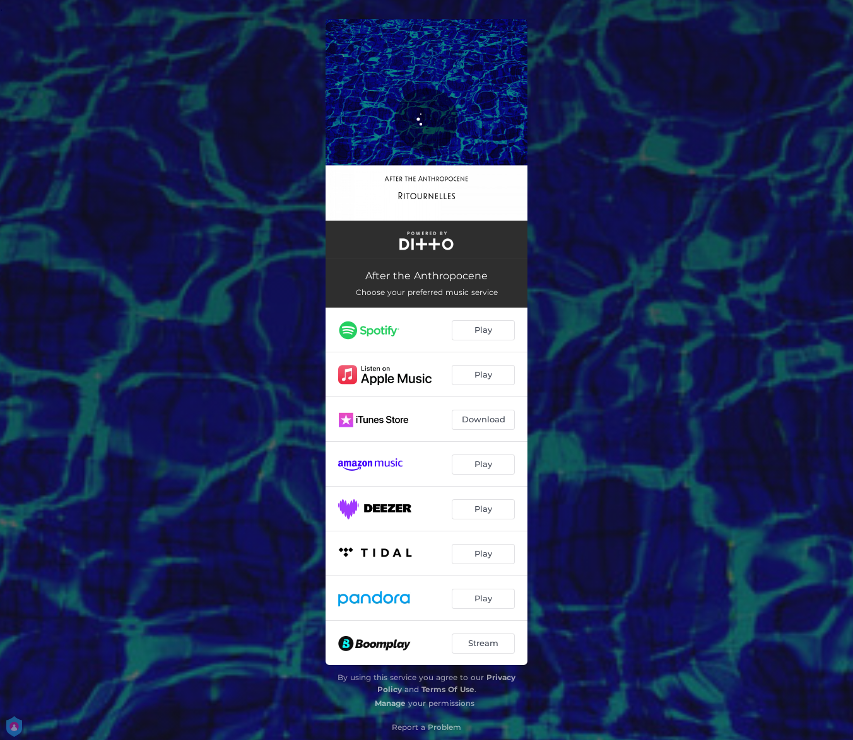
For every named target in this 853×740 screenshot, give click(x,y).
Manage (390, 703)
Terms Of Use (447, 689)
